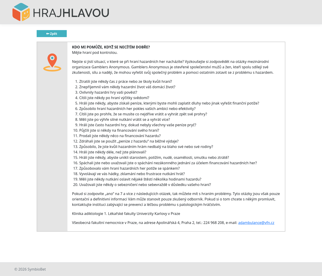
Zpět (51, 33)
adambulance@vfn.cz (256, 222)
